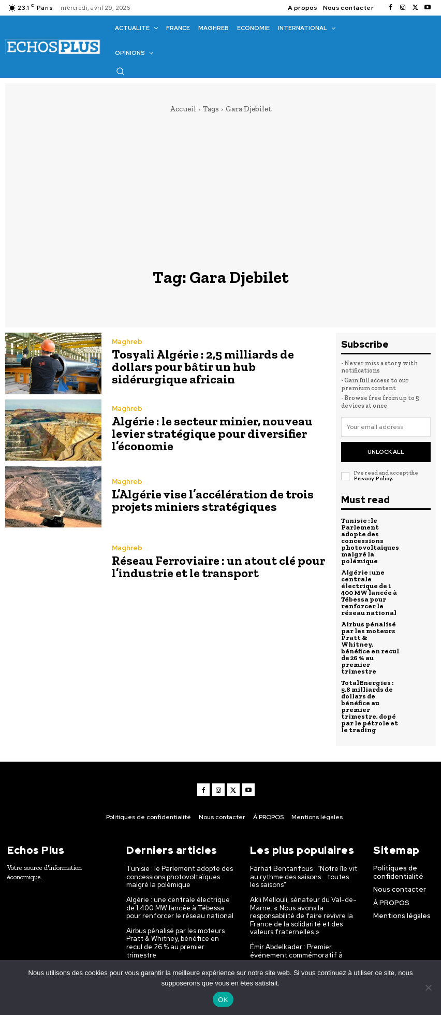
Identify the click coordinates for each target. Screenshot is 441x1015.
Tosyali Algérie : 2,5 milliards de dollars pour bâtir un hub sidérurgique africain (203, 367)
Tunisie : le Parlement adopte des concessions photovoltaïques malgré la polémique (370, 541)
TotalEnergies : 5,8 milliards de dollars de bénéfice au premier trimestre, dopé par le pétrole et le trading (369, 706)
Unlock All (386, 451)
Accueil (183, 108)
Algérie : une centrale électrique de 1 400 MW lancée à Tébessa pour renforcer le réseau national (369, 592)
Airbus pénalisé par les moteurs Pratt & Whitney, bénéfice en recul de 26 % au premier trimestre (370, 647)
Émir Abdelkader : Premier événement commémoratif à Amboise (296, 954)
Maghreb (127, 341)
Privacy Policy (373, 478)
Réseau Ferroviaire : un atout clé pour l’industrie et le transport (218, 566)
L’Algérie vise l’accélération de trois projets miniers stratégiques (213, 500)
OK (223, 1000)
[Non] (428, 987)
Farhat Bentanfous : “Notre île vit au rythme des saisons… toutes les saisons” (303, 876)
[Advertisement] (220, 191)
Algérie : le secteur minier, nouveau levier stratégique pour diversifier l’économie (212, 433)
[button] (120, 71)
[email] (386, 427)
